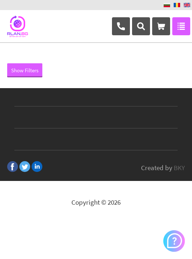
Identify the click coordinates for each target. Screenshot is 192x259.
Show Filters (24, 70)
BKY (179, 167)
